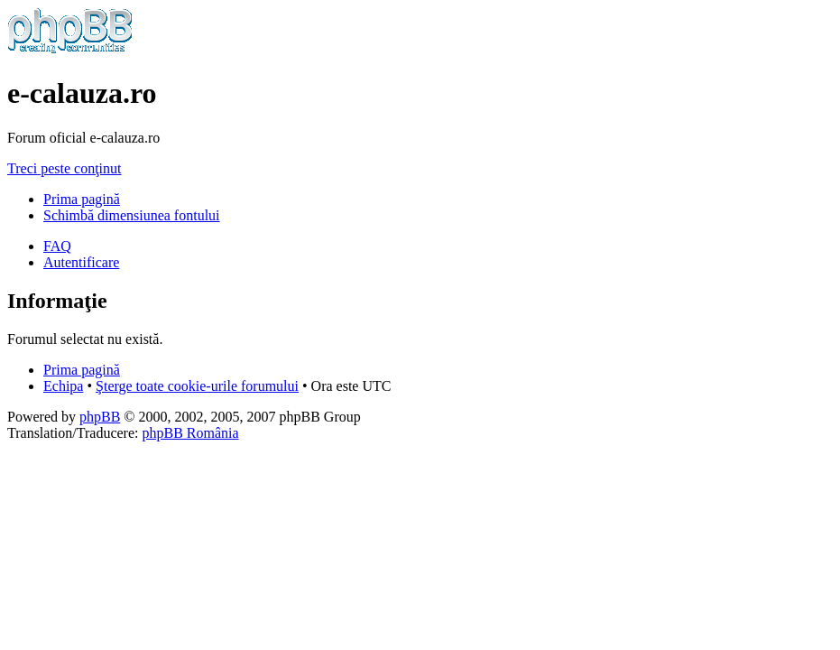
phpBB (99, 416)
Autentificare (81, 262)
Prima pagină (81, 199)
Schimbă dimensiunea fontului (131, 215)
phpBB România (190, 433)
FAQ (57, 246)
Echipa (63, 386)
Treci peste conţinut (64, 168)
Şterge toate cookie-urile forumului (197, 386)
